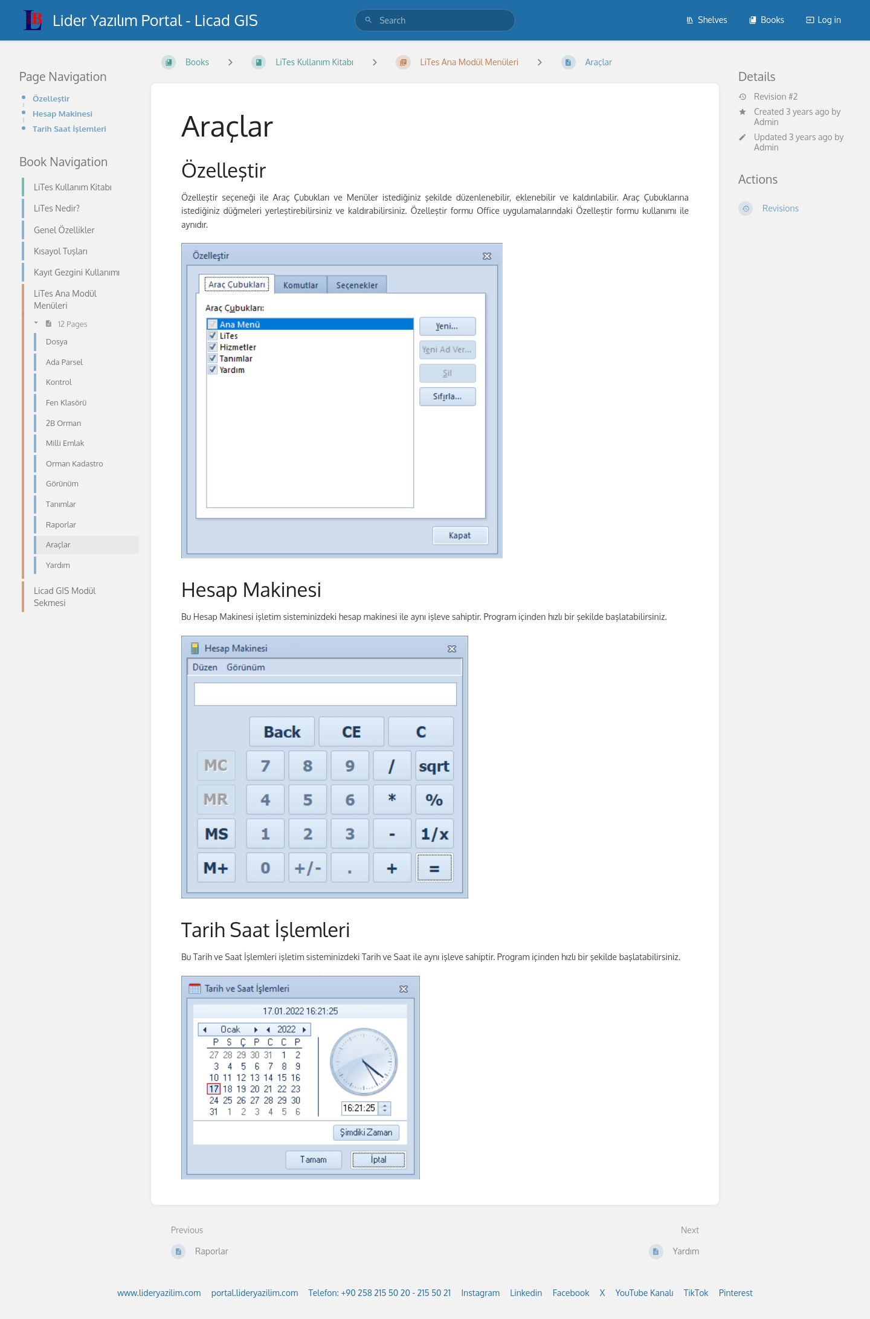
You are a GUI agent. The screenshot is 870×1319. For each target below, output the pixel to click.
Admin (766, 122)
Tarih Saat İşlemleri (69, 128)
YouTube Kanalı (645, 1293)
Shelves (706, 20)
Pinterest (736, 1293)
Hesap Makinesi (62, 113)
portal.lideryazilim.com (254, 1293)
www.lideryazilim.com (159, 1293)
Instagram (480, 1293)
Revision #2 (768, 97)
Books (766, 20)
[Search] (368, 20)
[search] (435, 20)
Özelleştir (51, 98)
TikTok (696, 1293)
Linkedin (526, 1293)
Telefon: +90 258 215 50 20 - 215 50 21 (380, 1293)
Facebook (571, 1293)
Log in (823, 20)
